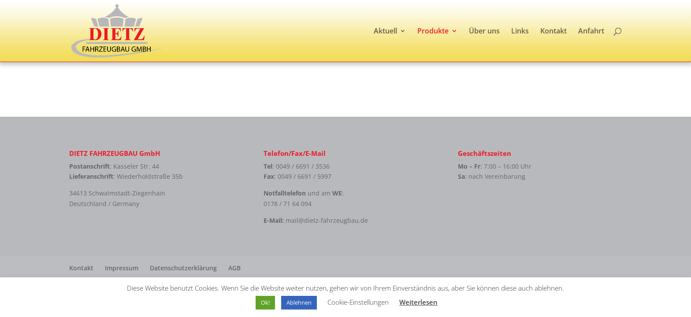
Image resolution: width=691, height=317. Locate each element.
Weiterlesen (418, 302)
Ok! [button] (265, 302)
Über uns (484, 32)
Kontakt (553, 32)
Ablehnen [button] (299, 302)
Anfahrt (591, 32)
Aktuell (385, 32)
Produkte (433, 32)
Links (520, 32)
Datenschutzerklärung (183, 268)
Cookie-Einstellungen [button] (358, 302)
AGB (234, 268)
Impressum (121, 268)
